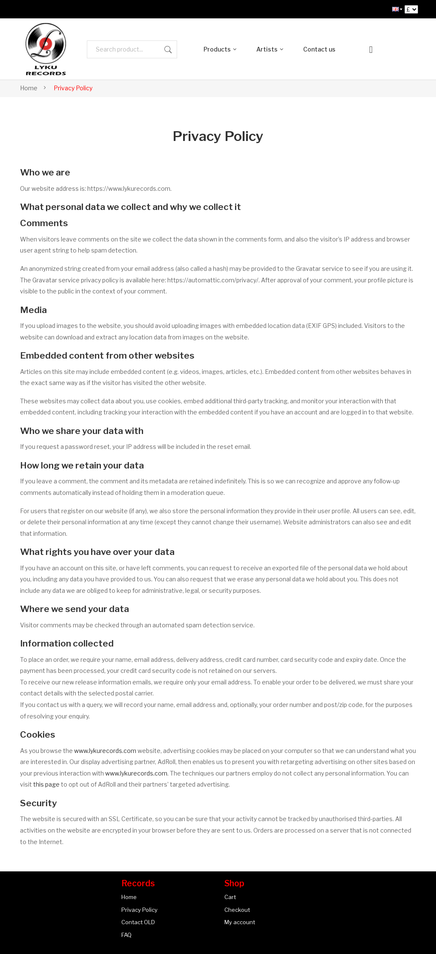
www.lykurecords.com (105, 750)
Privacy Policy (139, 909)
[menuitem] (395, 9)
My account (239, 922)
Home (28, 88)
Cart (230, 897)
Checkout (237, 909)
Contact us (319, 49)
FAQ (126, 934)
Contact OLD (138, 922)
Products (217, 49)
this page (46, 784)
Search (168, 49)
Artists (267, 49)
